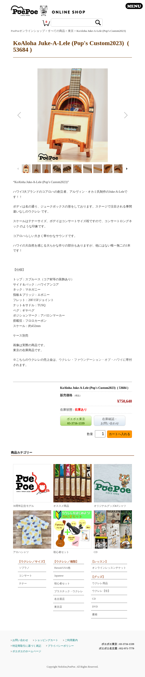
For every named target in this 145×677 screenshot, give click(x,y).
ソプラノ (24, 567)
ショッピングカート (46, 640)
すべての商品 (56, 30)
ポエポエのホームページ (26, 651)
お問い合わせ (20, 640)
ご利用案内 (71, 640)
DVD (95, 606)
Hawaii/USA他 (62, 567)
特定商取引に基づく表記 (26, 645)
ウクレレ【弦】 (101, 590)
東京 (71, 30)
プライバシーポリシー (61, 645)
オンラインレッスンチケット (109, 567)
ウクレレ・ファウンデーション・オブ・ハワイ (91, 359)
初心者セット (62, 583)
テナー (23, 583)
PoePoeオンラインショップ (28, 30)
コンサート (25, 575)
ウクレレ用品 (100, 583)
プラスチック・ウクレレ (68, 591)
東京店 (58, 606)
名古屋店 (59, 598)
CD (94, 598)
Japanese (59, 575)
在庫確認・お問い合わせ (110, 421)
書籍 (94, 614)
